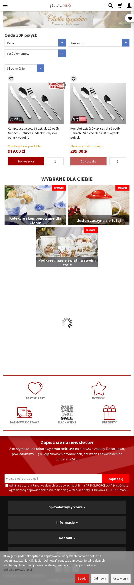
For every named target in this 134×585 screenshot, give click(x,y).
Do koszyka (26, 161)
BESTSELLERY (35, 390)
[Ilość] (55, 161)
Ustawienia (120, 578)
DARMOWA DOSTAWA (25, 414)
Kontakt (67, 538)
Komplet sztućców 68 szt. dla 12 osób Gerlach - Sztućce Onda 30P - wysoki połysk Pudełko (33, 133)
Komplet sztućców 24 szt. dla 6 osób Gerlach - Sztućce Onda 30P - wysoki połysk (95, 133)
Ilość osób (100, 43)
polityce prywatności (17, 570)
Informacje (67, 522)
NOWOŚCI (98, 390)
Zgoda (82, 578)
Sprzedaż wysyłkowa (67, 507)
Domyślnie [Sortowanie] (25, 68)
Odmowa (100, 578)
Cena (36, 43)
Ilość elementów (36, 53)
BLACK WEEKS (67, 414)
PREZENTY (109, 414)
